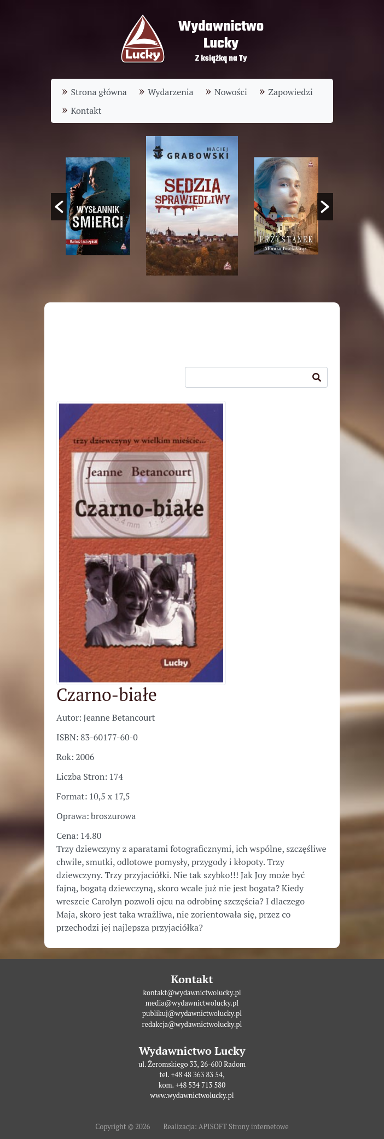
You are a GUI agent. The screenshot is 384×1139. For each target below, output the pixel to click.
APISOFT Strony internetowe (244, 1126)
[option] (192, 206)
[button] (59, 206)
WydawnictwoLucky (221, 35)
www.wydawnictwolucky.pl (192, 1095)
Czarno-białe (106, 694)
